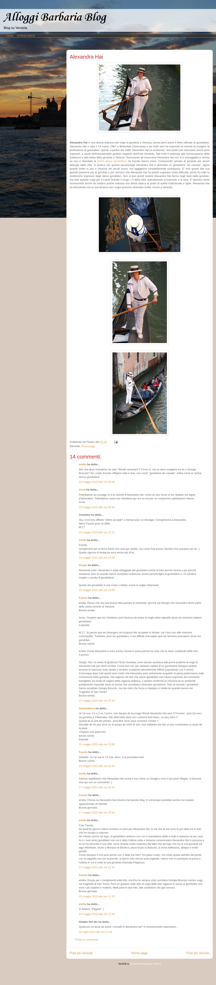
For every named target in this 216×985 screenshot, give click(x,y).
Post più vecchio (197, 953)
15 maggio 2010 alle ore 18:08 (97, 590)
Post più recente (81, 953)
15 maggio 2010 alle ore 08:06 (97, 481)
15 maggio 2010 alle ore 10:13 (97, 532)
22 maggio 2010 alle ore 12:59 (97, 914)
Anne (82, 489)
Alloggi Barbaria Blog (54, 17)
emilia (82, 464)
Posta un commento (86, 939)
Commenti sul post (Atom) (145, 963)
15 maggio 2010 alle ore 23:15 (97, 765)
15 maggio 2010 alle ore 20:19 (97, 700)
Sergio (83, 565)
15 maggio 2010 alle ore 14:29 (97, 557)
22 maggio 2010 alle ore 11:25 (97, 867)
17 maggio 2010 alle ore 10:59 (97, 812)
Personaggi (88, 446)
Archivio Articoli (26, 35)
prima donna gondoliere (111, 161)
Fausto (83, 597)
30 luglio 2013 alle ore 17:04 (95, 931)
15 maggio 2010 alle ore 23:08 (97, 744)
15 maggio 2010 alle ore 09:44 (97, 507)
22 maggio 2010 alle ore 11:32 (97, 896)
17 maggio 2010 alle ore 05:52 (97, 787)
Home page (139, 953)
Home (9, 35)
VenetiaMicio (87, 708)
